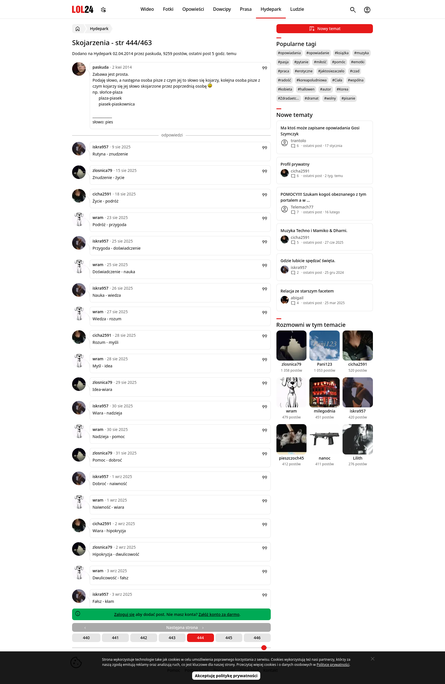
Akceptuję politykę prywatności (226, 675)
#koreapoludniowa (312, 80)
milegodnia (324, 411)
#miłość (320, 62)
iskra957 (100, 147)
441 (115, 637)
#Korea (343, 89)
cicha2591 (102, 194)
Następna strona (185, 627)
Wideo (147, 9)
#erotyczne (304, 71)
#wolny (330, 98)
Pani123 (324, 364)
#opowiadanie (318, 52)
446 (257, 637)
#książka (342, 52)
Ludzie (297, 9)
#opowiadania (289, 52)
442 (143, 637)
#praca (283, 71)
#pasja (283, 62)
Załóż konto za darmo (219, 614)
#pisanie (348, 98)
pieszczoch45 (291, 458)
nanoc (324, 458)
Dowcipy (222, 9)
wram (98, 217)
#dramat (312, 98)
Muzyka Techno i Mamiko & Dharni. (314, 230)
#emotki (357, 62)
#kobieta (285, 89)
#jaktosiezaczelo (331, 71)
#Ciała (337, 80)
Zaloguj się (124, 614)
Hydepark (271, 9)
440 (86, 637)
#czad (354, 71)
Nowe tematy (294, 115)
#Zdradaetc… (288, 98)
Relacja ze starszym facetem (307, 291)
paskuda (101, 67)
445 (228, 637)
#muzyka (361, 52)
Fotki (168, 9)
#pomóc (338, 62)
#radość (284, 80)
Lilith (357, 458)
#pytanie (301, 62)
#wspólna (356, 80)
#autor (325, 89)
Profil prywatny (295, 164)
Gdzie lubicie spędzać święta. (308, 260)
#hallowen (306, 89)
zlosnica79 (102, 170)
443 (172, 637)
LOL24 (82, 9)
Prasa (245, 9)
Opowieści (193, 9)
